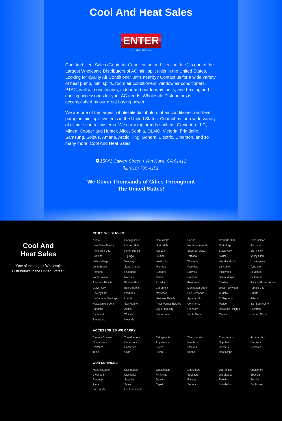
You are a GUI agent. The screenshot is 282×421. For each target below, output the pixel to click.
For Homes (256, 384)
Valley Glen (257, 256)
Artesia (254, 298)
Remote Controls (103, 337)
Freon (159, 352)
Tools (96, 352)
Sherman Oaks (196, 250)
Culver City (99, 287)
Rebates (224, 379)
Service (191, 384)
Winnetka (192, 261)
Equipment (256, 369)
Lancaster (225, 266)
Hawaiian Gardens (104, 303)
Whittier (128, 314)
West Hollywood (228, 287)
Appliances (162, 342)
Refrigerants (163, 337)
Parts (96, 384)
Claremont (162, 287)
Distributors (131, 369)
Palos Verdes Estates (168, 303)
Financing (161, 374)
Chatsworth (162, 240)
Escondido (99, 314)
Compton (192, 277)
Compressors (227, 337)
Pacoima (255, 245)
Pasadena (130, 271)
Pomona (98, 271)
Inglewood (225, 271)
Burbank (161, 271)
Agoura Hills (194, 298)
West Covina (100, 277)
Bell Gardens (131, 287)
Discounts (130, 374)
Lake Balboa (257, 240)
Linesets (224, 347)
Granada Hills (227, 240)
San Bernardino (259, 303)
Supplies (224, 342)
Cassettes (130, 347)
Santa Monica (227, 277)
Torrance (255, 266)
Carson (160, 277)
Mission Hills (131, 245)
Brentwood (99, 319)
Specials (255, 374)
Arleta (96, 240)
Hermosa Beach (165, 298)
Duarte (254, 293)
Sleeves (192, 347)
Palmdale (192, 266)
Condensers (100, 342)
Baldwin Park (132, 282)
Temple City (257, 287)
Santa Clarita (131, 266)
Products (98, 379)
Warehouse (225, 374)
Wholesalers (163, 369)
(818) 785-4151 (141, 168)
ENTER (141, 40)
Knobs (191, 352)
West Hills (161, 261)
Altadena (98, 309)
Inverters (192, 342)
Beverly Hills (100, 293)
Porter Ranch (132, 250)
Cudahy (223, 293)
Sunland (97, 256)
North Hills (162, 245)
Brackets (255, 342)
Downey (192, 271)
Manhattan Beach (197, 287)
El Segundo (226, 298)
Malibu (223, 303)
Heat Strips (225, 352)
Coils (127, 352)
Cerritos (223, 282)
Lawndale (129, 293)
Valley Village (100, 261)
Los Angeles (257, 261)
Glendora (192, 309)
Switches (98, 347)
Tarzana (192, 256)
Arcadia (160, 282)
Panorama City (101, 250)
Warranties (225, 369)
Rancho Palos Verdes (263, 282)
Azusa (128, 309)
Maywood (161, 293)
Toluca (223, 256)
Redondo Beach (102, 282)
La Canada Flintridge (105, 298)
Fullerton (255, 309)
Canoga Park (132, 240)
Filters (159, 347)
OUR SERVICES (105, 363)
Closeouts (98, 374)
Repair (159, 384)
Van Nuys (129, 261)
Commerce (193, 303)
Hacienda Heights (229, 309)
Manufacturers (101, 369)
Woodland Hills (228, 261)
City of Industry (164, 309)
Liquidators (193, 369)
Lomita (128, 298)
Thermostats (194, 337)
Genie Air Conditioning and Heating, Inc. (148, 64)
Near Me (129, 319)
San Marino (131, 303)
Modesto (224, 314)
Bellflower (256, 277)
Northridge (225, 245)
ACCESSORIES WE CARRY (114, 330)
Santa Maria (194, 314)
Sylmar (160, 256)
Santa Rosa (163, 314)
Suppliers (192, 374)
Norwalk (129, 277)
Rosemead (193, 282)
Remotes (255, 347)
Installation (225, 384)
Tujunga (129, 256)
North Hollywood (197, 245)
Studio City (225, 250)
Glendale (161, 266)
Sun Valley (256, 250)
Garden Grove (258, 314)
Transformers (132, 337)
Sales (127, 384)
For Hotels (99, 389)
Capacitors (130, 342)
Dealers (160, 379)
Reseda (160, 250)
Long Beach (100, 266)
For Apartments (133, 389)
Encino (191, 240)
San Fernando (195, 293)
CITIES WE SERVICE (109, 233)
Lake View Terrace (103, 245)
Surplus (255, 379)
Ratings (191, 379)
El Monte (255, 271)
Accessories (257, 337)
